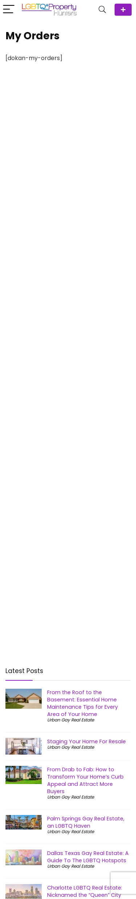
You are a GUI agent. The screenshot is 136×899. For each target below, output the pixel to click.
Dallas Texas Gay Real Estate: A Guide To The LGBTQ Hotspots (88, 857)
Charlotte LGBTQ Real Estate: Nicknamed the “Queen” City (84, 891)
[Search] (102, 9)
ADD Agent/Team (123, 9)
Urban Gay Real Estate (70, 720)
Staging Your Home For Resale (86, 741)
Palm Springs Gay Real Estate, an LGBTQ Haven (85, 822)
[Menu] (8, 9)
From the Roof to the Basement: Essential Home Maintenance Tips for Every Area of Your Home (82, 703)
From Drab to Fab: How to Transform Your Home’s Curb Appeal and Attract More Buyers (85, 780)
